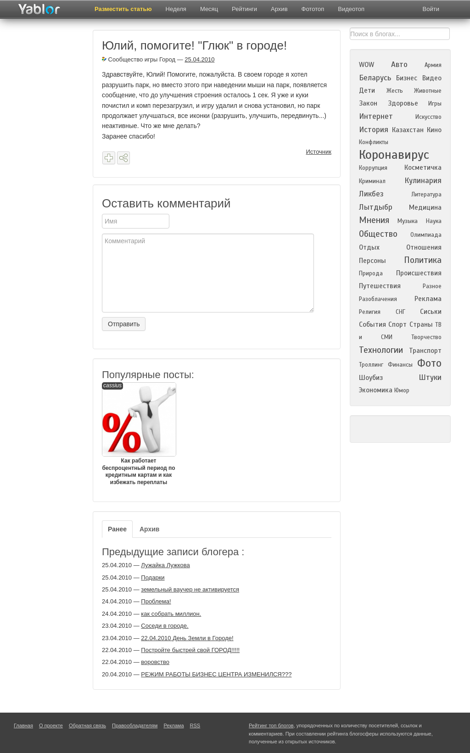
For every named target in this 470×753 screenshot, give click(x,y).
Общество (378, 234)
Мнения (374, 220)
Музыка (407, 221)
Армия (433, 65)
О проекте (51, 725)
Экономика (375, 390)
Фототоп (313, 9)
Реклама (428, 299)
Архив (279, 9)
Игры (435, 103)
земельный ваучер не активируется (190, 589)
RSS (195, 725)
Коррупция (373, 168)
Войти (431, 9)
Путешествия (380, 286)
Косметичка (423, 167)
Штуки (430, 377)
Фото (429, 363)
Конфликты (373, 142)
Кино (434, 130)
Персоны (372, 261)
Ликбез (371, 194)
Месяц (209, 9)
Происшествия (419, 273)
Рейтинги (244, 9)
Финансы (400, 364)
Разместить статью (123, 9)
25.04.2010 (199, 59)
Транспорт (425, 350)
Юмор (401, 390)
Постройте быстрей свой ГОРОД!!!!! (190, 650)
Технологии (381, 350)
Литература (426, 194)
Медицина (425, 207)
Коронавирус (394, 154)
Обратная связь (87, 725)
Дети (367, 90)
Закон (368, 103)
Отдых (369, 247)
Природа (371, 273)
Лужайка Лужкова (165, 565)
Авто (399, 64)
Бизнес (406, 78)
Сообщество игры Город (138, 59)
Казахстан (408, 130)
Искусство (428, 117)
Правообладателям (134, 725)
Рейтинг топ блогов (271, 725)
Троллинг (371, 364)
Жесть (394, 91)
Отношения (424, 247)
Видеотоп (351, 9)
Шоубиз (371, 378)
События (372, 324)
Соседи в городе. (164, 625)
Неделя (176, 9)
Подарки (152, 577)
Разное (432, 286)
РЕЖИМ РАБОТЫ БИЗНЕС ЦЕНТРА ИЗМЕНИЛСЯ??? (216, 674)
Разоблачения (378, 299)
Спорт (397, 324)
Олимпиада (426, 235)
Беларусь (375, 78)
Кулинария (423, 180)
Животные (428, 91)
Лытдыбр (375, 207)
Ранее (117, 529)
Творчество (426, 337)
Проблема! (156, 601)
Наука (434, 221)
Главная (23, 725)
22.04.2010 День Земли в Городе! (187, 638)
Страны (421, 324)
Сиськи (431, 311)
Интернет (376, 116)
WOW (366, 65)
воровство (155, 661)
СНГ (400, 312)
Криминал (372, 181)
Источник (319, 151)
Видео (432, 78)
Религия (369, 312)
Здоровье (403, 103)
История (373, 129)
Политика (423, 260)
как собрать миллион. (171, 613)
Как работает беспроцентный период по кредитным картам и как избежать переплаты (138, 433)
